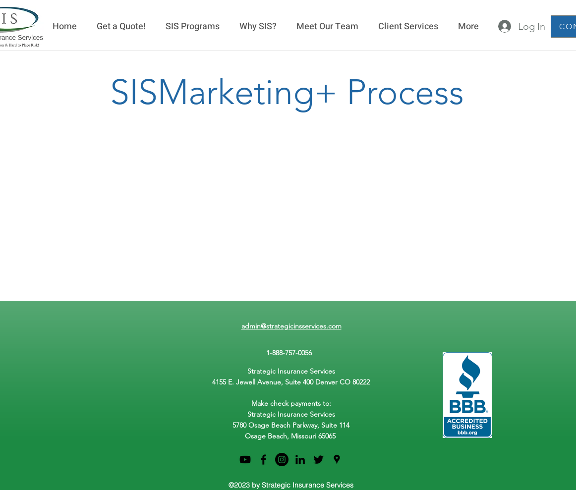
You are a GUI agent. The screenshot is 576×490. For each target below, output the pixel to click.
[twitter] (318, 459)
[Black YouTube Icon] (245, 459)
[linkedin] (300, 459)
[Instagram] (281, 459)
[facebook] (263, 459)
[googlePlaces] (337, 459)
